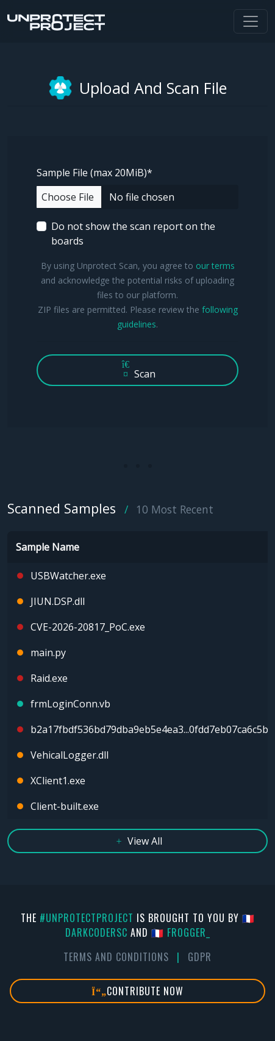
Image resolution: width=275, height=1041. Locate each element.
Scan (137, 370)
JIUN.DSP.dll (57, 601)
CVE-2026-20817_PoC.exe (87, 627)
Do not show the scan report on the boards (133, 234)
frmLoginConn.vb (70, 703)
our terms (215, 265)
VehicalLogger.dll (69, 755)
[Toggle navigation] (251, 21)
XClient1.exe (57, 780)
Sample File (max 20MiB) (94, 172)
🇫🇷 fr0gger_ (180, 932)
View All (137, 841)
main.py (48, 652)
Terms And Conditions (116, 957)
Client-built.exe (64, 806)
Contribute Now (137, 991)
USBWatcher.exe (68, 575)
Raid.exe (49, 678)
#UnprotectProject (87, 917)
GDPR (200, 957)
